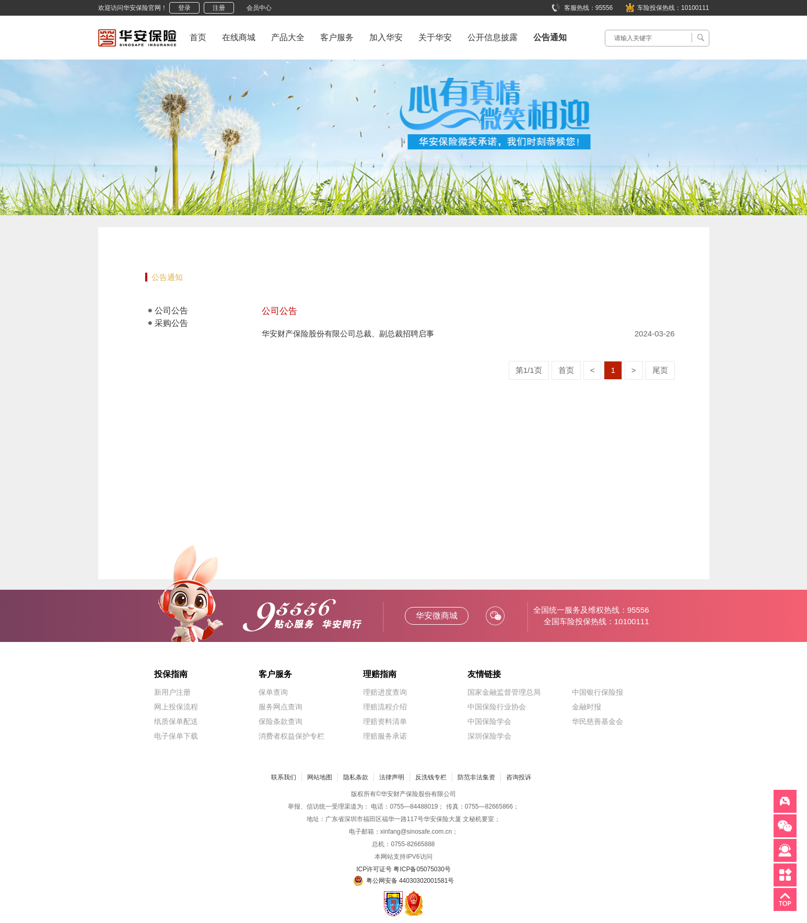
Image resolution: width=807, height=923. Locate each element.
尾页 (660, 370)
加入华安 (386, 37)
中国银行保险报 (597, 692)
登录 (184, 7)
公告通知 (550, 37)
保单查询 (273, 692)
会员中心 (259, 7)
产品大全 (288, 37)
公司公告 (171, 310)
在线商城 (238, 37)
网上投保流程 (176, 707)
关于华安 (435, 37)
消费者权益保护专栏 (291, 736)
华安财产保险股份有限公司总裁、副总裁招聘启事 (348, 333)
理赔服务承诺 (385, 736)
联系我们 (283, 777)
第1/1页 (529, 370)
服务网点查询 (280, 707)
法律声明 (391, 777)
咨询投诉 (518, 777)
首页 (198, 37)
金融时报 (586, 707)
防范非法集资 (476, 777)
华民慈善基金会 (597, 721)
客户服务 (337, 37)
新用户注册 (172, 692)
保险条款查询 (280, 721)
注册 (219, 7)
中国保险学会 (489, 721)
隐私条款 (355, 777)
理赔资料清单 (385, 721)
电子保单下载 (176, 736)
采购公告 (171, 323)
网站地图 (319, 777)
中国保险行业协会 (496, 707)
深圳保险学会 (489, 736)
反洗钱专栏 (431, 777)
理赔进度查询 (385, 692)
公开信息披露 (492, 37)
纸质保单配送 (176, 721)
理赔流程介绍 (385, 707)
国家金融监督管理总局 (504, 692)
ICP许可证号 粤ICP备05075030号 (403, 869)
